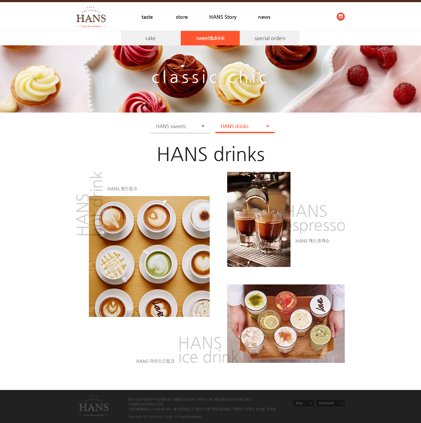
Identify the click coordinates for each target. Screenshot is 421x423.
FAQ (299, 403)
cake (151, 38)
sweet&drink (210, 38)
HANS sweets (171, 126)
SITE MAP (326, 403)
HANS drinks (235, 126)
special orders (270, 38)
